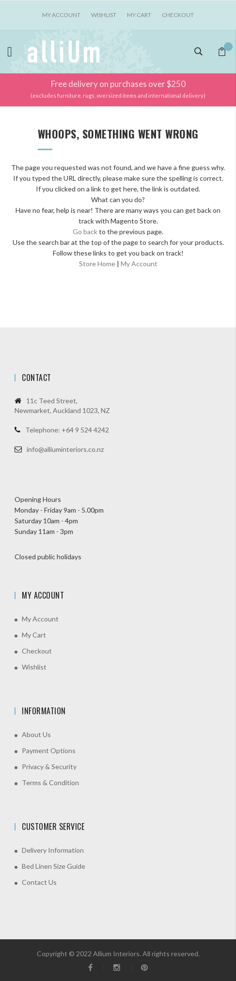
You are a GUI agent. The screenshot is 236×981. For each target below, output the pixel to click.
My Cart (139, 14)
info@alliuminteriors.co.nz (65, 449)
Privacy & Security (49, 766)
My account (61, 14)
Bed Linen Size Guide (53, 866)
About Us (36, 734)
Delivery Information (53, 850)
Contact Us (39, 882)
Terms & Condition (50, 782)
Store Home (97, 263)
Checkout (178, 14)
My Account (139, 263)
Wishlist (103, 14)
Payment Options (49, 750)
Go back (85, 231)
